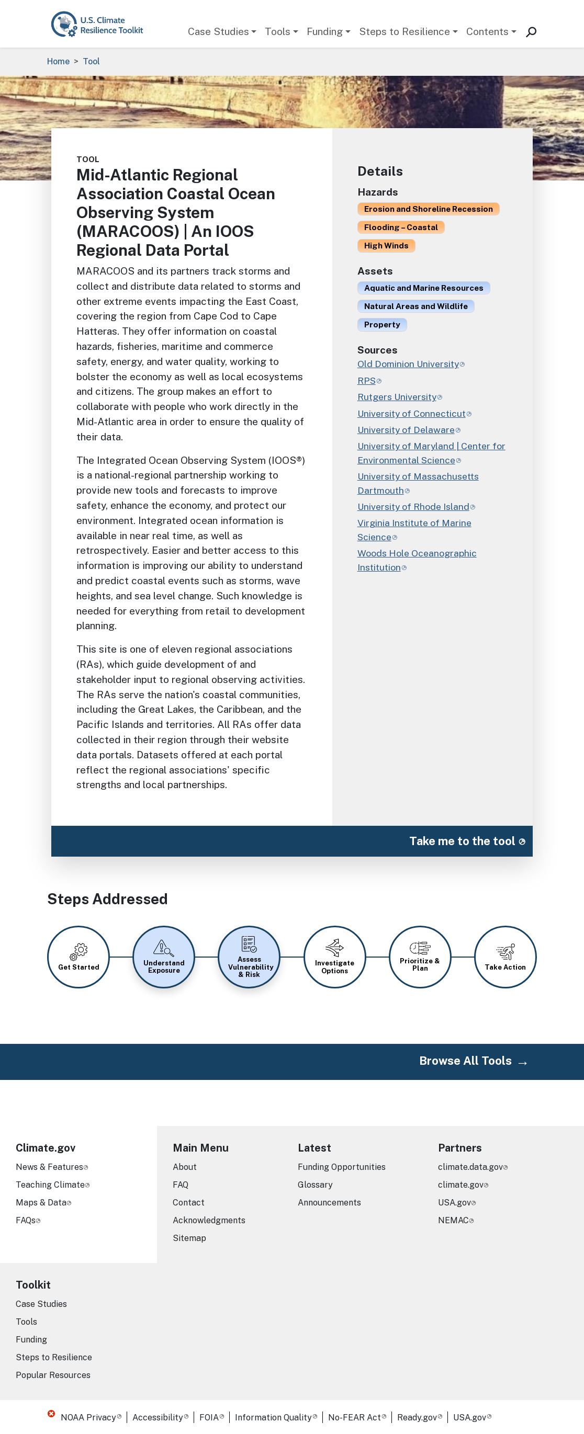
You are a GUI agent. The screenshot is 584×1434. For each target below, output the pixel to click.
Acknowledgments (209, 1220)
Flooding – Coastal (401, 227)
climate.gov (461, 1185)
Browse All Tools (465, 1060)
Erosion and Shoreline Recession (428, 208)
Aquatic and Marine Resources (424, 287)
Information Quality (273, 1417)
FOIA (209, 1417)
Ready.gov (417, 1417)
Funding (325, 31)
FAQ (180, 1185)
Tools (277, 31)
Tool (91, 61)
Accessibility (157, 1417)
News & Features (49, 1167)
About (185, 1167)
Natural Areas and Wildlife (416, 306)
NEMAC (453, 1220)
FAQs (26, 1220)
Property (382, 324)
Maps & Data (41, 1203)
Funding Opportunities (342, 1167)
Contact (189, 1203)
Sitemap (189, 1238)
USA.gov (454, 1203)
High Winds (386, 245)
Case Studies (218, 31)
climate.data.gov (470, 1167)
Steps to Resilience (404, 31)
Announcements (329, 1203)
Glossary (315, 1185)
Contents (487, 31)
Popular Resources (53, 1375)
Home (58, 61)
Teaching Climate (50, 1185)
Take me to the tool (462, 841)
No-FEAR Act (354, 1417)
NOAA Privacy (88, 1417)
